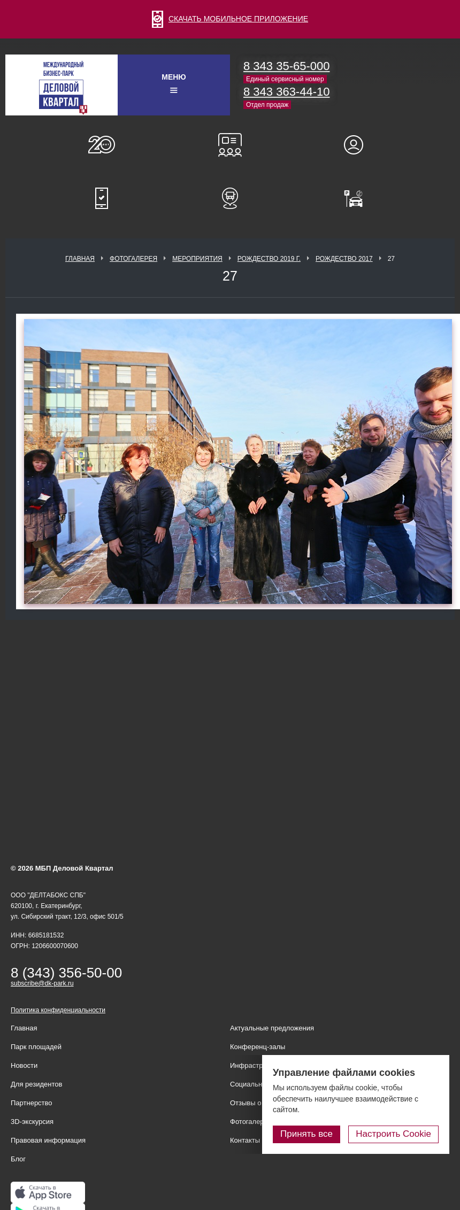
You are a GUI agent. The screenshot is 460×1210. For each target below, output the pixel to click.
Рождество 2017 (344, 258)
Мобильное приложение (101, 198)
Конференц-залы (230, 145)
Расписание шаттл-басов (230, 198)
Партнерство (31, 1103)
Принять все (306, 1134)
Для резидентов (358, 145)
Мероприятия (197, 258)
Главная (80, 258)
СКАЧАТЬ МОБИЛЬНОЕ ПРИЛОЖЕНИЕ (230, 18)
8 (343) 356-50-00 (66, 972)
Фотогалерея (133, 258)
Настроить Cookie (393, 1134)
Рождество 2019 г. (269, 258)
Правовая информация (48, 1140)
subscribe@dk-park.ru (42, 983)
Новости (24, 1065)
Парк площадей (36, 1047)
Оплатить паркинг (358, 198)
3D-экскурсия (32, 1122)
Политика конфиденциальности (58, 1010)
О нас (101, 145)
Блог (18, 1159)
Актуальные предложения (272, 1028)
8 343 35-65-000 (286, 66)
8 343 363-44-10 (286, 91)
